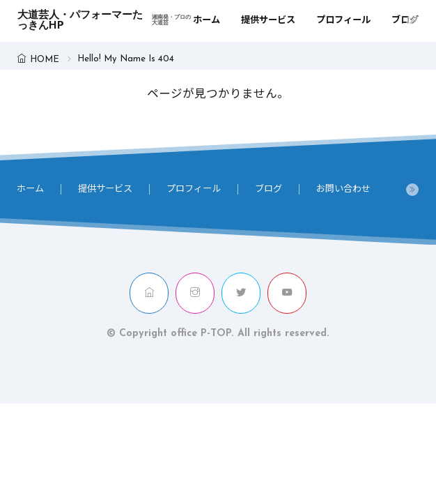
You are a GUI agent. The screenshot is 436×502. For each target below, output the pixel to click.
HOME (44, 59)
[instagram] (195, 293)
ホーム (206, 20)
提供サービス (268, 20)
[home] (149, 293)
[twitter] (240, 293)
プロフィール (343, 20)
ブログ (405, 20)
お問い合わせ (343, 189)
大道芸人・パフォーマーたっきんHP (105, 20)
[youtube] (286, 293)
